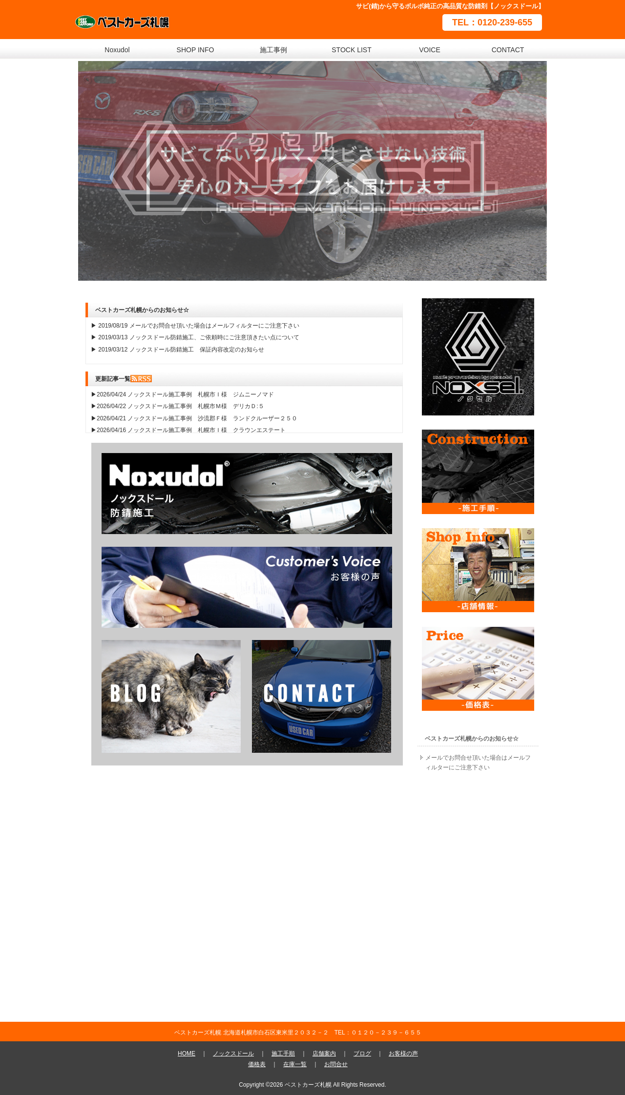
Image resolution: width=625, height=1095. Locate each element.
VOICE (429, 50)
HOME (186, 1053)
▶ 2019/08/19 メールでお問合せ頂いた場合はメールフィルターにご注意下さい (195, 325)
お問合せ (336, 1064)
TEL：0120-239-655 (492, 22)
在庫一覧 (295, 1064)
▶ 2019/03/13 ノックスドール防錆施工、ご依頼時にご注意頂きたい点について (195, 337)
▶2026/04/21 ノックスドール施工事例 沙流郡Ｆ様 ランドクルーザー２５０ (194, 418)
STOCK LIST (351, 50)
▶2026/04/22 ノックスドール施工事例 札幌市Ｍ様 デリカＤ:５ (177, 406)
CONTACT (508, 50)
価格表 (257, 1064)
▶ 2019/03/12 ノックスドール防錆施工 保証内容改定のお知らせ (177, 349)
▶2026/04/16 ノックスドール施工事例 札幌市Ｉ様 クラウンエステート (188, 430)
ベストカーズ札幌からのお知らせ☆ (472, 738)
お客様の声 (403, 1053)
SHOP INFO (195, 50)
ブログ (362, 1053)
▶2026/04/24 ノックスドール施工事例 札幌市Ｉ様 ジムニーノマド (182, 394)
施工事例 (273, 50)
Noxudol (116, 50)
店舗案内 (324, 1053)
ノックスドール (233, 1053)
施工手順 (283, 1053)
